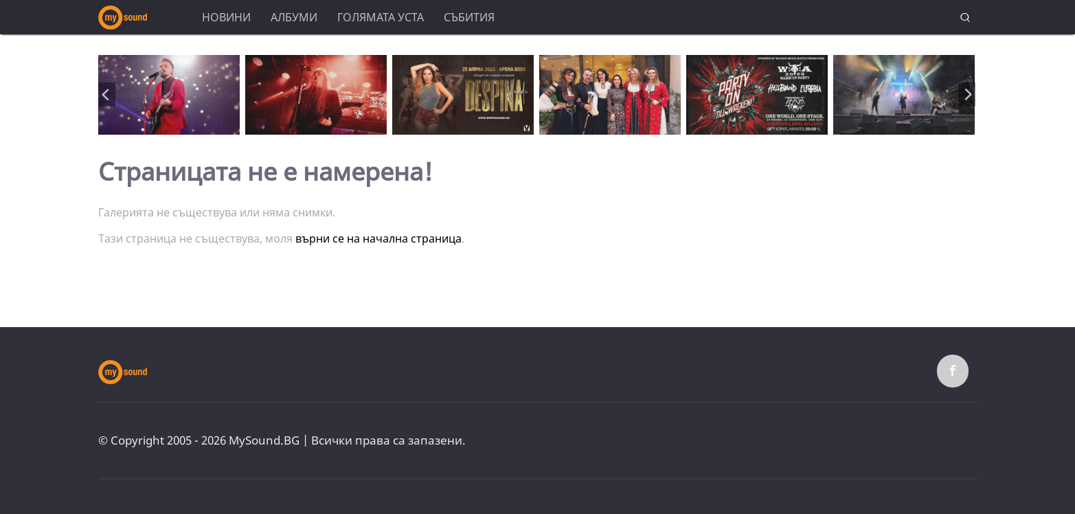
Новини (226, 17)
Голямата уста (380, 17)
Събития (469, 17)
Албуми (294, 17)
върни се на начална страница (378, 238)
